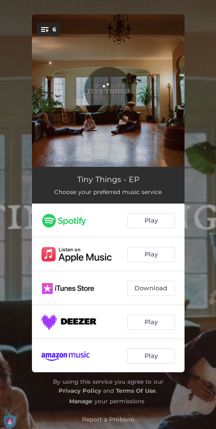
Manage (81, 401)
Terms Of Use (136, 390)
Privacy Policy (80, 390)
